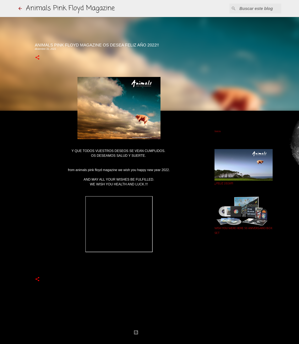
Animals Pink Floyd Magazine (70, 8)
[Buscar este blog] (259, 8)
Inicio (217, 131)
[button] (37, 58)
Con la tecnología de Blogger (149, 332)
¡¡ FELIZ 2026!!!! (223, 183)
